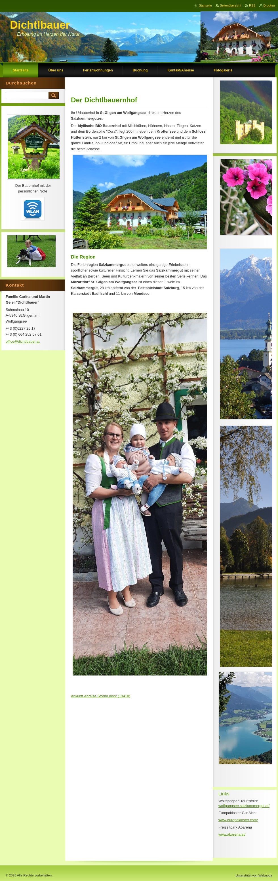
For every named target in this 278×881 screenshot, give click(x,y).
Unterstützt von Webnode (253, 875)
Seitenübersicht (230, 5)
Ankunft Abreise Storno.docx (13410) (100, 696)
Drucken (269, 5)
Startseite (205, 5)
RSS (252, 5)
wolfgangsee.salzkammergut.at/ (243, 806)
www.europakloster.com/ (238, 820)
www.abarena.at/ (231, 834)
